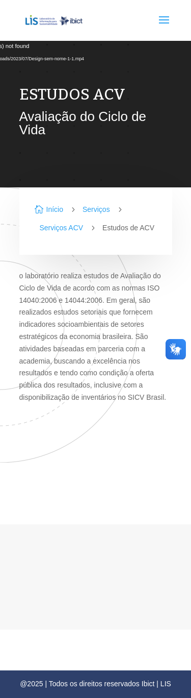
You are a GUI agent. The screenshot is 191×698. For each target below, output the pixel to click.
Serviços (96, 209)
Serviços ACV (62, 228)
